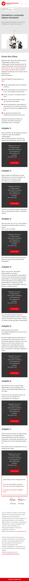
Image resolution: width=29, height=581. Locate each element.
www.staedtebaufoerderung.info (10, 554)
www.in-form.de (22, 531)
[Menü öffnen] (25, 3)
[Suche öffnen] (21, 4)
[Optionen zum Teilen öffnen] (14, 30)
